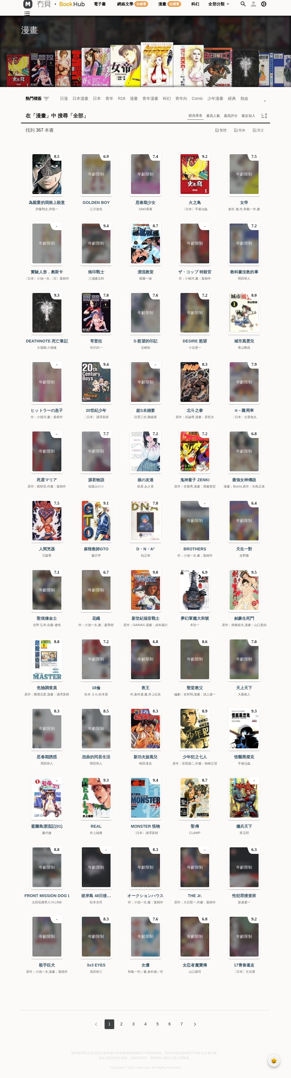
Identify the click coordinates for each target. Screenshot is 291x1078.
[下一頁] (194, 1024)
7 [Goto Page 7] (181, 1024)
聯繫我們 (140, 1058)
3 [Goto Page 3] (133, 1024)
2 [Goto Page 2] (121, 1024)
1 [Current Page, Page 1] (109, 1024)
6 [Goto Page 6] (170, 1024)
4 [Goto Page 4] (145, 1024)
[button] (243, 4)
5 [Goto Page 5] (157, 1024)
